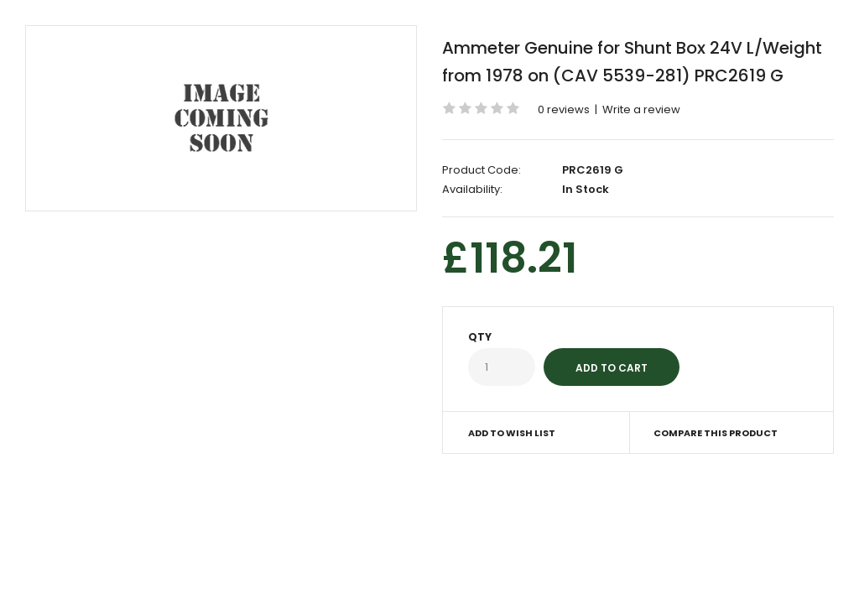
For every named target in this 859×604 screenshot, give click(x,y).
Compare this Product (715, 433)
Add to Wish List (511, 433)
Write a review (641, 109)
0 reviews (564, 109)
